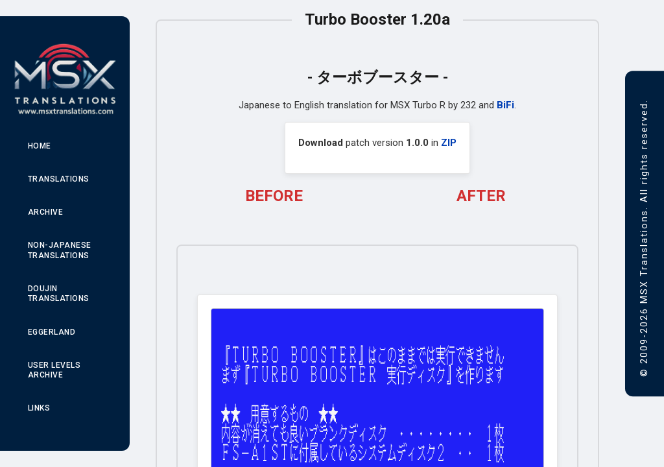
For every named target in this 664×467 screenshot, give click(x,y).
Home (39, 145)
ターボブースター (377, 77)
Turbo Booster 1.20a (377, 19)
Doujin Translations (58, 294)
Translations (58, 179)
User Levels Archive (54, 370)
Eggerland (52, 332)
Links (39, 408)
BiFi (505, 105)
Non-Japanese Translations (59, 250)
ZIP (448, 143)
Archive (46, 212)
